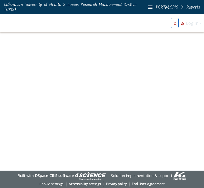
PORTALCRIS (167, 7)
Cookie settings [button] (51, 184)
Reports (193, 7)
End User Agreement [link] (148, 184)
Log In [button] (193, 23)
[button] (175, 23)
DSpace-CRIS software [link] (54, 175)
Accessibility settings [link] (85, 184)
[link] (90, 175)
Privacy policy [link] (116, 184)
